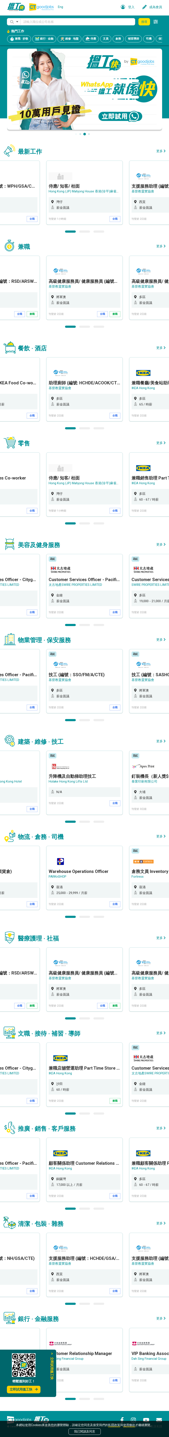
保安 (161, 38)
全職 (32, 218)
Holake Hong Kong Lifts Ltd (68, 781)
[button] (14, 21)
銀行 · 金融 (44, 39)
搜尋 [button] (144, 21)
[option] (84, 193)
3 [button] (98, 231)
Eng (60, 7)
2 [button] (84, 231)
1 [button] (70, 231)
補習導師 (133, 38)
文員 (106, 38)
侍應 (90, 39)
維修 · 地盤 (69, 39)
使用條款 (129, 1425)
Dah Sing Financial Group (66, 1359)
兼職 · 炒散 (19, 39)
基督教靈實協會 (143, 191)
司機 (149, 38)
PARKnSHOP (57, 877)
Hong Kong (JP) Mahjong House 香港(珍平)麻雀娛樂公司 (89, 191)
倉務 (118, 38)
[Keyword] (78, 21)
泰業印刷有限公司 (144, 781)
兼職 (32, 314)
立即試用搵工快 (24, 1389)
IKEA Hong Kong (143, 388)
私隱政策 (114, 1425)
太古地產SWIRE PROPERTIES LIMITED (75, 585)
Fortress (138, 877)
